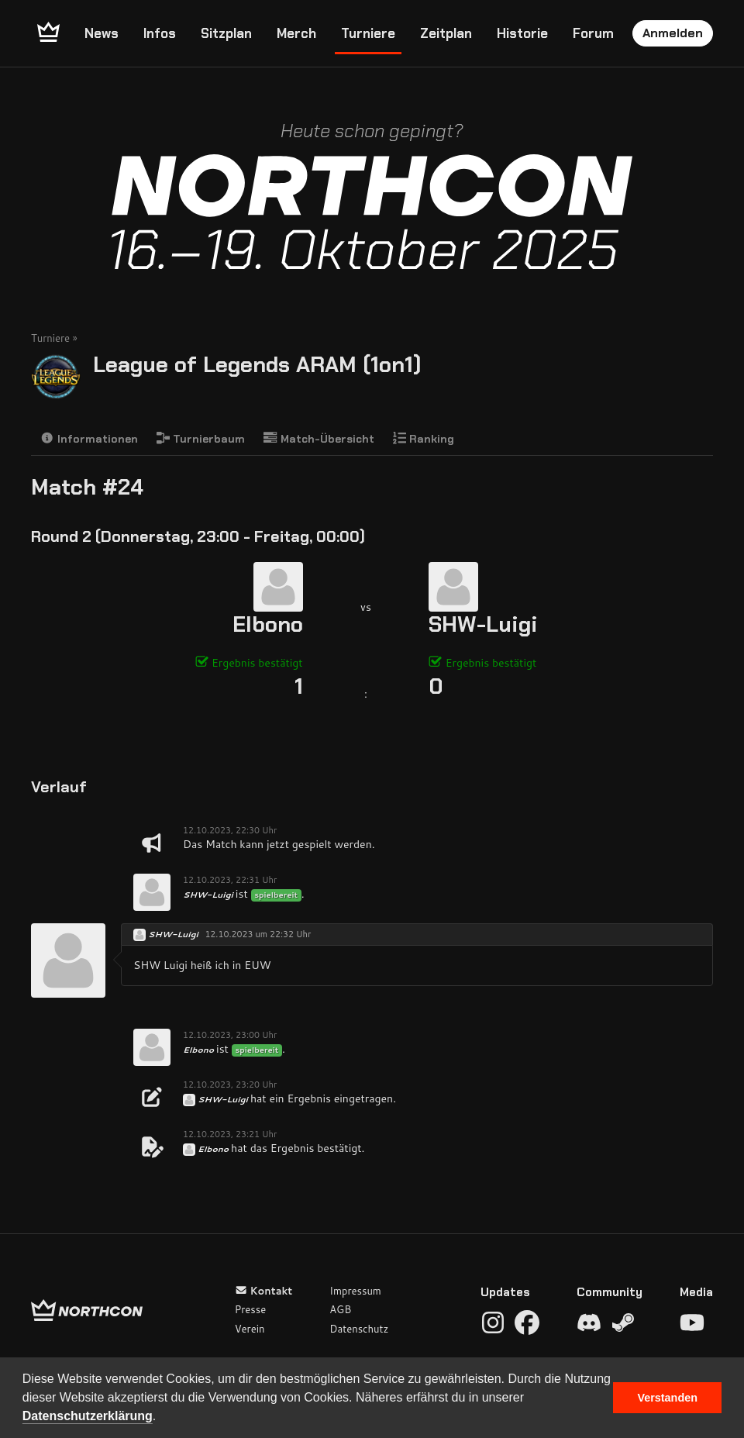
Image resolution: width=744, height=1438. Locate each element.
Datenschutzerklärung (87, 1415)
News (101, 33)
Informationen (89, 438)
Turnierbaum (201, 438)
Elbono (267, 624)
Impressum (355, 1291)
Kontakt (264, 1291)
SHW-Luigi (483, 624)
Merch (296, 33)
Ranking (424, 438)
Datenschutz (358, 1329)
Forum (593, 33)
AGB (340, 1309)
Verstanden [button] (667, 1397)
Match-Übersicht (319, 438)
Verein (250, 1329)
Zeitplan (446, 33)
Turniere (368, 33)
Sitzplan (226, 33)
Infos (159, 33)
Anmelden (672, 33)
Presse (250, 1309)
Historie (522, 33)
